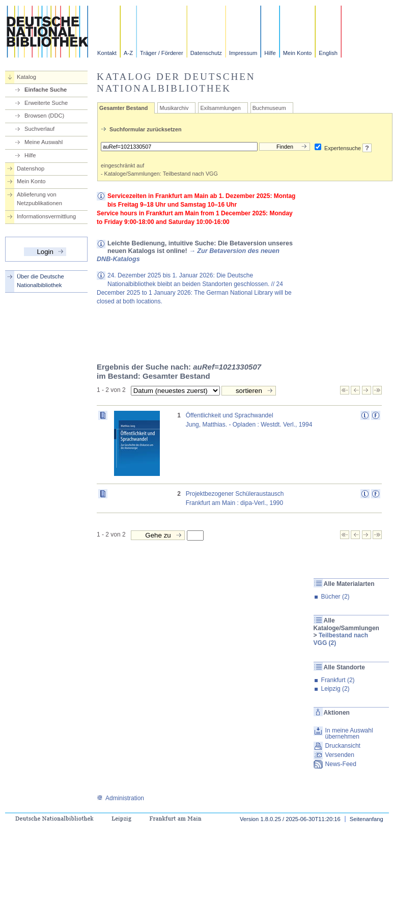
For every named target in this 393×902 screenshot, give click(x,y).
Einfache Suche (45, 90)
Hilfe (269, 53)
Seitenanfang (366, 819)
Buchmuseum (269, 108)
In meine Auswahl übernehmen (349, 733)
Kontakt (107, 53)
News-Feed (340, 764)
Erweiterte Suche (46, 103)
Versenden (339, 754)
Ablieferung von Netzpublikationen (39, 198)
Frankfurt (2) (338, 680)
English (328, 53)
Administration (120, 798)
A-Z (128, 53)
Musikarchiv (173, 108)
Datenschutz (206, 53)
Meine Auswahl (43, 142)
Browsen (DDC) (44, 115)
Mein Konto (297, 53)
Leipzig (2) (335, 688)
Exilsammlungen (220, 108)
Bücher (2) (335, 596)
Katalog (26, 77)
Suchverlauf (39, 129)
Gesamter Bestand (123, 108)
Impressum (243, 53)
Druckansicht (342, 745)
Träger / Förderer (161, 53)
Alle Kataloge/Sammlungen (346, 624)
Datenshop (30, 168)
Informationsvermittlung (46, 216)
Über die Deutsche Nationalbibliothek (40, 280)
